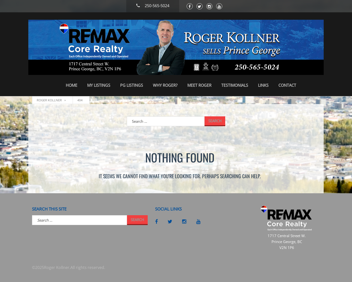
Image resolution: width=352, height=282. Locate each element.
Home (71, 85)
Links (263, 85)
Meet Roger (199, 85)
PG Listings (131, 85)
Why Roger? (165, 85)
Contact (287, 85)
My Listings (98, 85)
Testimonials (234, 85)
